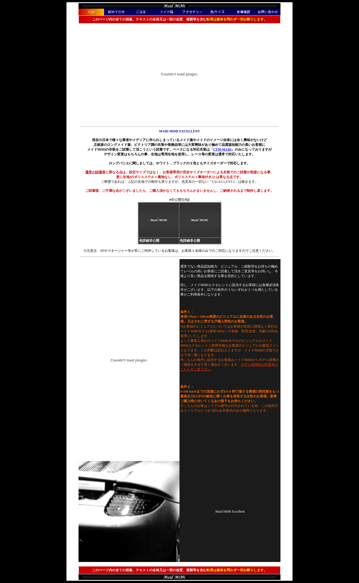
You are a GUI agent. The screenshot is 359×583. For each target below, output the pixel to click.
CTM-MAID (222, 149)
